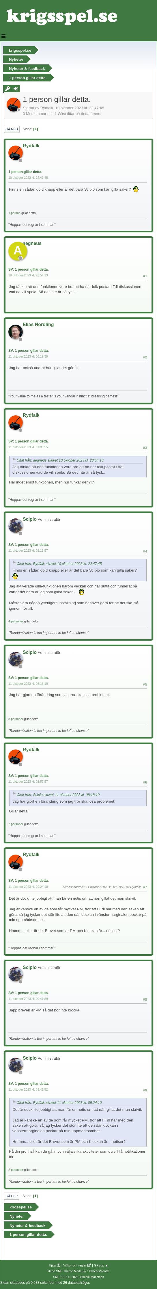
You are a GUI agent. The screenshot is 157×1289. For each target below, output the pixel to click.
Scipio (30, 519)
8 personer (15, 719)
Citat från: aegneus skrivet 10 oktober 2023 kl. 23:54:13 (60, 460)
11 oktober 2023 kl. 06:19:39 (28, 356)
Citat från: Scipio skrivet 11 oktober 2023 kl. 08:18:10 (58, 795)
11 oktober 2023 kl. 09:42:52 (28, 1089)
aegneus (32, 243)
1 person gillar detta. (25, 172)
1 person (14, 213)
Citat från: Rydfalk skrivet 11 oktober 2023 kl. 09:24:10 (59, 1103)
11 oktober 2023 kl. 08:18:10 (28, 683)
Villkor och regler (74, 1265)
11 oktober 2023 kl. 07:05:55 (28, 447)
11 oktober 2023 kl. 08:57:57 (28, 781)
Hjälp (52, 1265)
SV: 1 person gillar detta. (28, 269)
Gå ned (11, 129)
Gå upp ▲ (101, 1265)
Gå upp (11, 1196)
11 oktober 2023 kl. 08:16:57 (28, 550)
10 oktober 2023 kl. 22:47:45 (28, 177)
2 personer (15, 824)
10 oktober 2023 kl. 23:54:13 (28, 275)
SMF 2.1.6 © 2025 (65, 1277)
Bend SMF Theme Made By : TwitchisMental (78, 1271)
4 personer (15, 621)
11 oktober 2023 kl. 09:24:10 (28, 886)
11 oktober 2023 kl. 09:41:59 (28, 998)
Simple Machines (92, 1277)
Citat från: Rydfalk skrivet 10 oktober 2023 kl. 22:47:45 (59, 564)
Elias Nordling (38, 324)
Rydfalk (31, 145)
